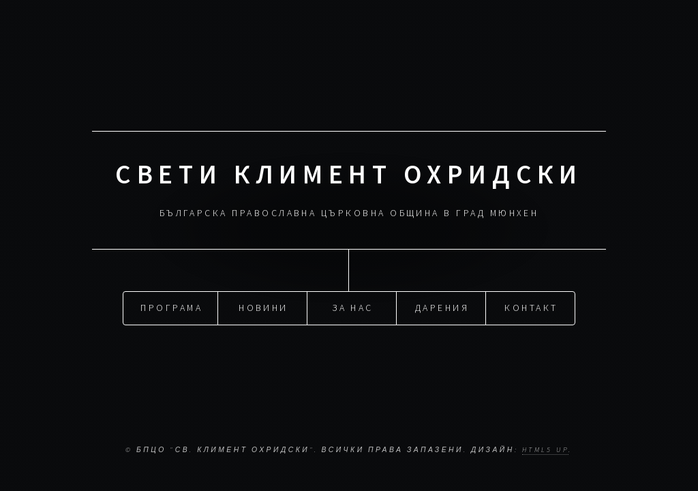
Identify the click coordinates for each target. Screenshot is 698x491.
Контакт (531, 307)
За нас (353, 307)
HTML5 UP (545, 449)
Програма (171, 307)
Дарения (442, 307)
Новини (263, 307)
